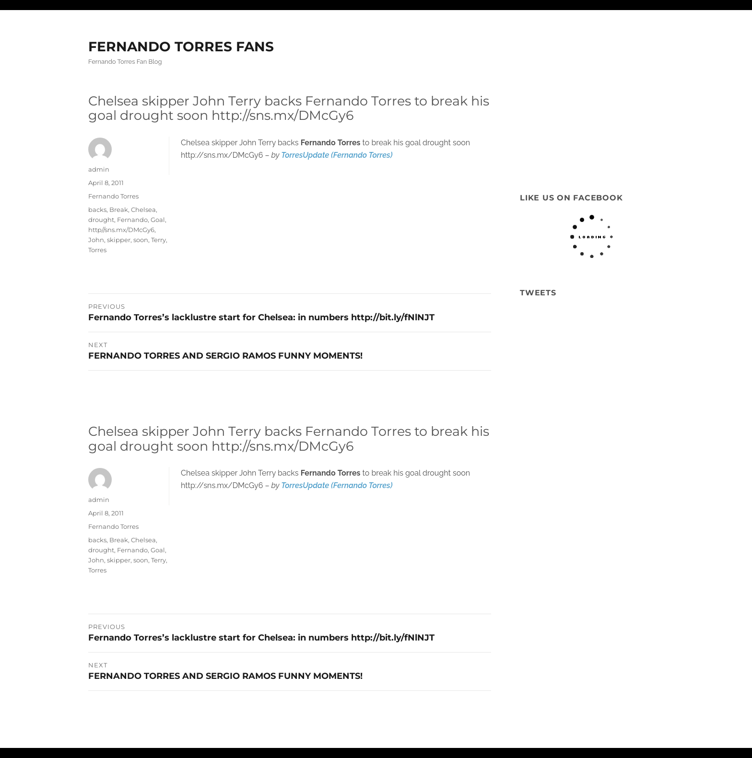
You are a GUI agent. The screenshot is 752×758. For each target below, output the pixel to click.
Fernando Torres (113, 196)
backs (97, 209)
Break (118, 209)
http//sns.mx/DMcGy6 (121, 229)
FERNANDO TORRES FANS (181, 46)
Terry (158, 240)
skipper (118, 240)
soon (140, 240)
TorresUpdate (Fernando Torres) (336, 155)
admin (98, 169)
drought (101, 219)
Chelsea (143, 209)
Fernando (132, 219)
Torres (97, 250)
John (96, 240)
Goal (158, 219)
